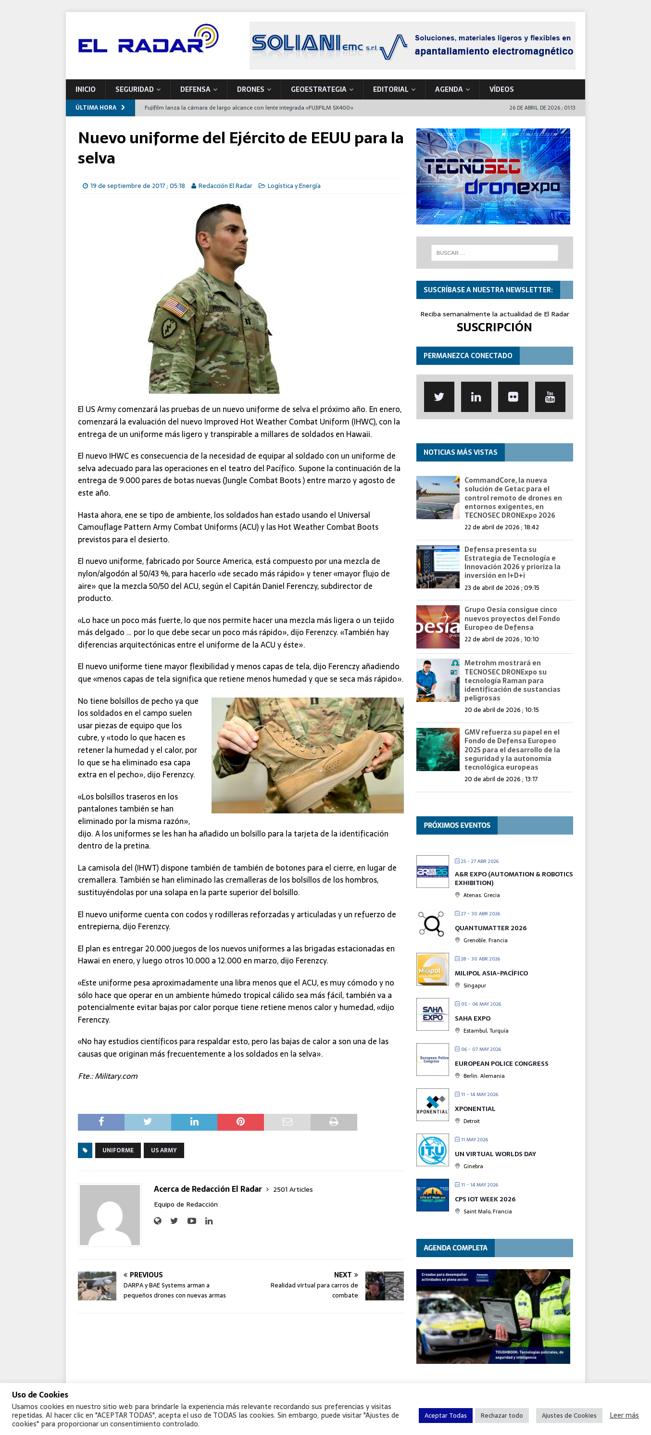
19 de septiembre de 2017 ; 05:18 (137, 186)
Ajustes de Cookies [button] (569, 1415)
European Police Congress (502, 1064)
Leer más (624, 1415)
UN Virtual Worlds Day (495, 1154)
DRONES (250, 89)
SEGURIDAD (134, 89)
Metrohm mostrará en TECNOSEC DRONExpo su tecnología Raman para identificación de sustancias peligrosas (512, 680)
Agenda (449, 89)
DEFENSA (195, 89)
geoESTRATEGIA (319, 89)
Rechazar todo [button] (502, 1415)
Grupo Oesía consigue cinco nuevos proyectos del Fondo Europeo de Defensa (512, 618)
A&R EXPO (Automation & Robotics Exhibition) (514, 878)
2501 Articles (293, 1189)
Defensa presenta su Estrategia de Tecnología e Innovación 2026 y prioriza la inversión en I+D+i (512, 562)
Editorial (391, 89)
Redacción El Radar (225, 186)
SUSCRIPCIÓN (494, 327)
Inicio (85, 89)
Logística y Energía (294, 186)
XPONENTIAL (475, 1109)
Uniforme (118, 1150)
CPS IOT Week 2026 (485, 1199)
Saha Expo (472, 1018)
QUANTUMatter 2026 (490, 928)
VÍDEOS (501, 89)
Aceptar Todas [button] (446, 1415)
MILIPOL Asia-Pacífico (491, 973)
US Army (164, 1150)
